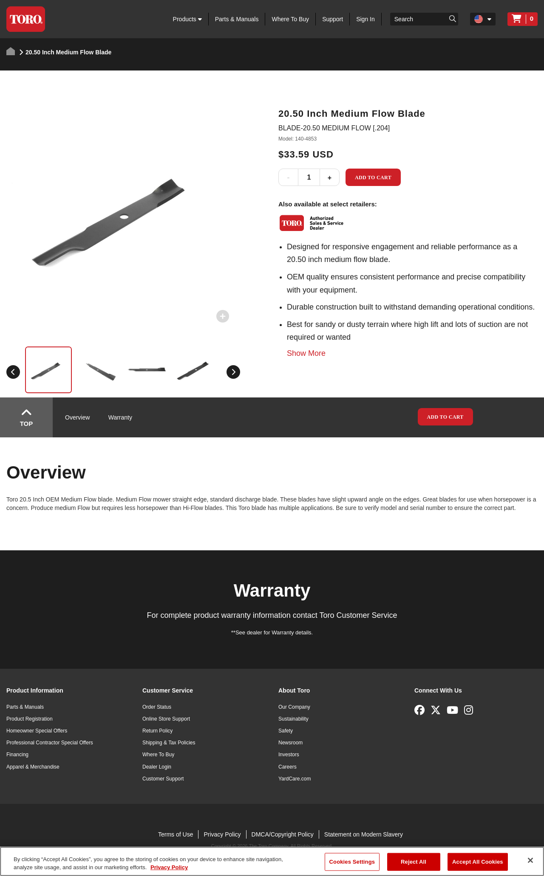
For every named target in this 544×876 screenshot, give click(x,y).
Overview (77, 417)
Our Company (294, 707)
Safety (285, 731)
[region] (272, 861)
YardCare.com (294, 779)
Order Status (156, 707)
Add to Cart (373, 177)
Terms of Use (175, 834)
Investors (288, 755)
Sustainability (293, 719)
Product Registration (29, 719)
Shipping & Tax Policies (169, 743)
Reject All (413, 862)
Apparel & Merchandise (33, 767)
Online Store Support (166, 719)
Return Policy (157, 731)
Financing (17, 755)
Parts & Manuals (237, 19)
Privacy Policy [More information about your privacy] (169, 867)
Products (187, 19)
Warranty (120, 417)
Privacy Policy (222, 834)
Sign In (365, 19)
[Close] (530, 860)
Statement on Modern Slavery (363, 834)
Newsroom (290, 743)
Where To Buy (290, 19)
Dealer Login (156, 767)
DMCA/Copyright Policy (283, 834)
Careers (287, 767)
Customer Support (163, 779)
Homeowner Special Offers (36, 731)
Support (332, 19)
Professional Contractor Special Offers (49, 743)
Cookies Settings (352, 862)
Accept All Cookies (477, 862)
